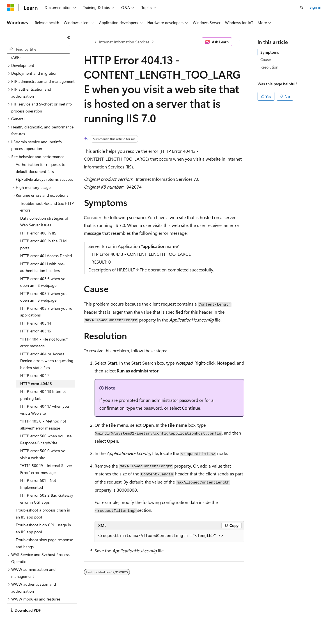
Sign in (315, 7)
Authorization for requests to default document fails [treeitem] (40, 148)
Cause (265, 59)
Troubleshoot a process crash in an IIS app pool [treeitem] (43, 494)
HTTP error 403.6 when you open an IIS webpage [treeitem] (44, 263)
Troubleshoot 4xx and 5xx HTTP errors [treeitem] (47, 187)
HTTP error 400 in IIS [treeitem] (38, 213)
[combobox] (38, 49)
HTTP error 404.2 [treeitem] (35, 356)
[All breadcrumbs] (89, 41)
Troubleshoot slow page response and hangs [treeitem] (44, 524)
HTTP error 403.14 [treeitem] (35, 303)
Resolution (269, 67)
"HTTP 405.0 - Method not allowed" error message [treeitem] (43, 405)
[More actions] (239, 41)
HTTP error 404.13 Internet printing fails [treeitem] (43, 375)
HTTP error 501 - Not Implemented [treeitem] (38, 464)
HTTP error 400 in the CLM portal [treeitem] (43, 225)
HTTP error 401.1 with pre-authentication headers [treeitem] (42, 248)
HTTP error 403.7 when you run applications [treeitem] (47, 292)
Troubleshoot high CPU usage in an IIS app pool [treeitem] (43, 509)
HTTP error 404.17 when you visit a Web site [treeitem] (44, 390)
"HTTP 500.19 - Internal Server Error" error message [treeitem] (46, 450)
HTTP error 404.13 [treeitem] (36, 364)
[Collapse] (69, 37)
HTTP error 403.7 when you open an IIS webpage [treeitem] (44, 277)
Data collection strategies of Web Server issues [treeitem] (44, 202)
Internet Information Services (124, 41)
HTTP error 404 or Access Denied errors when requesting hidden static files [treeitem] (46, 341)
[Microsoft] (10, 7)
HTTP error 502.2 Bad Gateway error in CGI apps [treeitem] (46, 479)
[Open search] (301, 8)
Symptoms (269, 52)
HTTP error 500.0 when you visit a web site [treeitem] (44, 435)
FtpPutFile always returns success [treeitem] (44, 160)
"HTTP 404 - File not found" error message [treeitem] (44, 323)
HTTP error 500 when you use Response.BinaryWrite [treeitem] (46, 420)
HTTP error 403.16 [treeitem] (35, 311)
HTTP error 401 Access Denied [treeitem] (46, 236)
